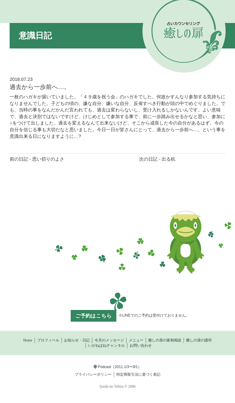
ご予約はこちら (93, 316)
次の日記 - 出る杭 (157, 159)
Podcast (102, 367)
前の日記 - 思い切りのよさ (37, 159)
